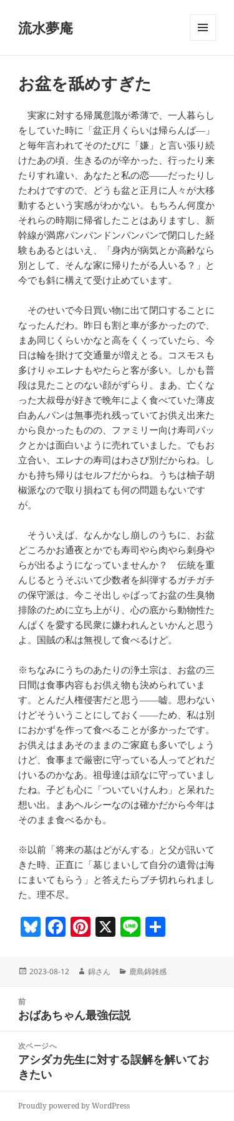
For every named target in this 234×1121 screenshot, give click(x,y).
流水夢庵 (45, 27)
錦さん (99, 971)
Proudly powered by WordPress (74, 1105)
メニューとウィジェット (203, 40)
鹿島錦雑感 (148, 971)
